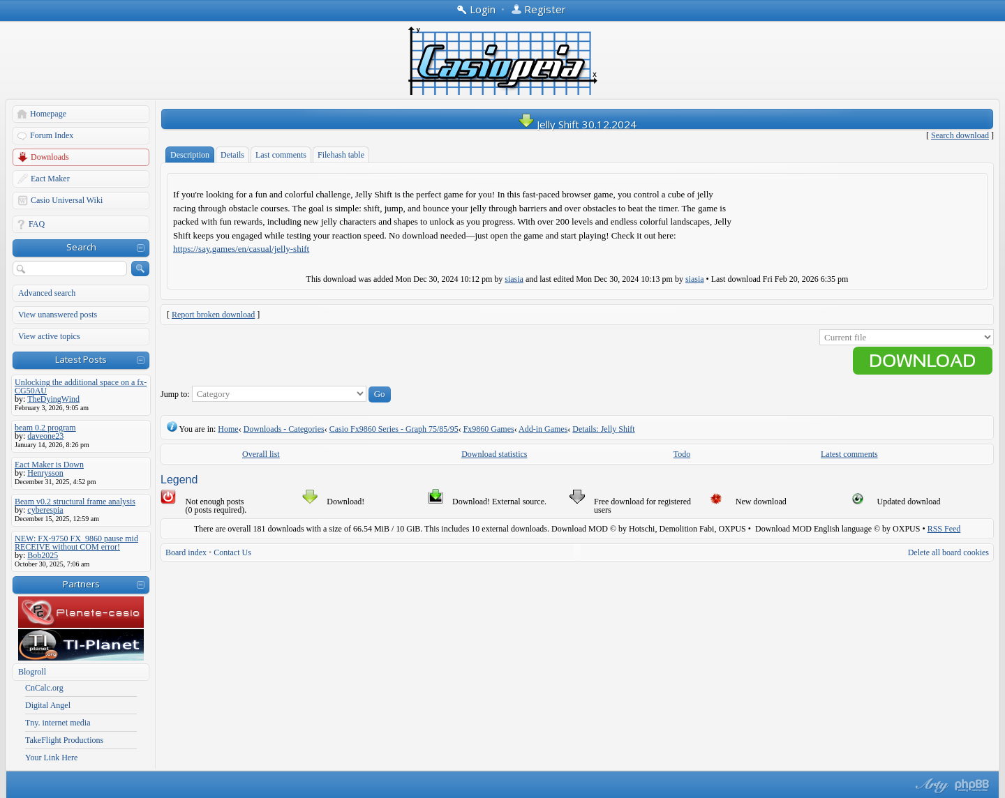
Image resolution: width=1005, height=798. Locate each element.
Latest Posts (81, 359)
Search (81, 247)
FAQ (37, 224)
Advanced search (46, 293)
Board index (186, 552)
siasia (514, 279)
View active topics (49, 336)
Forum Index (51, 135)
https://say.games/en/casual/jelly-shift (241, 248)
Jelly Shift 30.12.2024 (586, 124)
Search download (960, 135)
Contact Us (232, 552)
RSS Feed (944, 529)
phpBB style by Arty (930, 785)
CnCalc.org (44, 688)
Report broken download (213, 314)
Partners (81, 584)
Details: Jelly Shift (603, 429)
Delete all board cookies (948, 552)
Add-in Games (543, 429)
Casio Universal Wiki (67, 200)
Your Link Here (51, 757)
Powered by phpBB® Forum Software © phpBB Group (972, 785)
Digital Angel (47, 705)
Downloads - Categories (284, 429)
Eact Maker (50, 178)
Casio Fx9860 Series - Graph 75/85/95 (394, 429)
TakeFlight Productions (64, 740)
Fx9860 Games (488, 429)
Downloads (50, 157)
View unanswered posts (57, 314)
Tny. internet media (58, 723)
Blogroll (32, 672)
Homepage (48, 114)
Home (228, 429)
